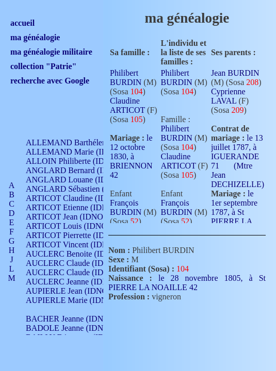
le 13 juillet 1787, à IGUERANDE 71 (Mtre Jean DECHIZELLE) (237, 161)
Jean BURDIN (235, 73)
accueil (22, 23)
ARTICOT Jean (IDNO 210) (73, 216)
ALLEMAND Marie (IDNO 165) (81, 151)
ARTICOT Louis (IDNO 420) (75, 226)
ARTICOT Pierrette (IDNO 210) (80, 235)
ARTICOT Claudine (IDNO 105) (81, 198)
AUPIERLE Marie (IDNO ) (72, 300)
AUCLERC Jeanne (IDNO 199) (79, 281)
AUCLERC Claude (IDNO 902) (79, 263)
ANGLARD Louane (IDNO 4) (76, 179)
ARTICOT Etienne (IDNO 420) (78, 207)
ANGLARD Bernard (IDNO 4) (77, 170)
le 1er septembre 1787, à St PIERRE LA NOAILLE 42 (234, 216)
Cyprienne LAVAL (228, 96)
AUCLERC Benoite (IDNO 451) (80, 253)
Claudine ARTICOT (127, 105)
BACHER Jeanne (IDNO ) (70, 318)
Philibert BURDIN (125, 78)
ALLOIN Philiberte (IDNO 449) (79, 161)
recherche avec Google (49, 80)
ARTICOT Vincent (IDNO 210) (78, 244)
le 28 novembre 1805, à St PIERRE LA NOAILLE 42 (187, 283)
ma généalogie (35, 37)
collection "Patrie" (43, 66)
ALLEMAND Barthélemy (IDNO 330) (90, 142)
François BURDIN (125, 207)
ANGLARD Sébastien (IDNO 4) (80, 188)
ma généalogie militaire (51, 51)
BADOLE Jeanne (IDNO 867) (76, 328)
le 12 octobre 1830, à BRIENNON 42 (131, 156)
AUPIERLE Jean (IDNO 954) (75, 290)
